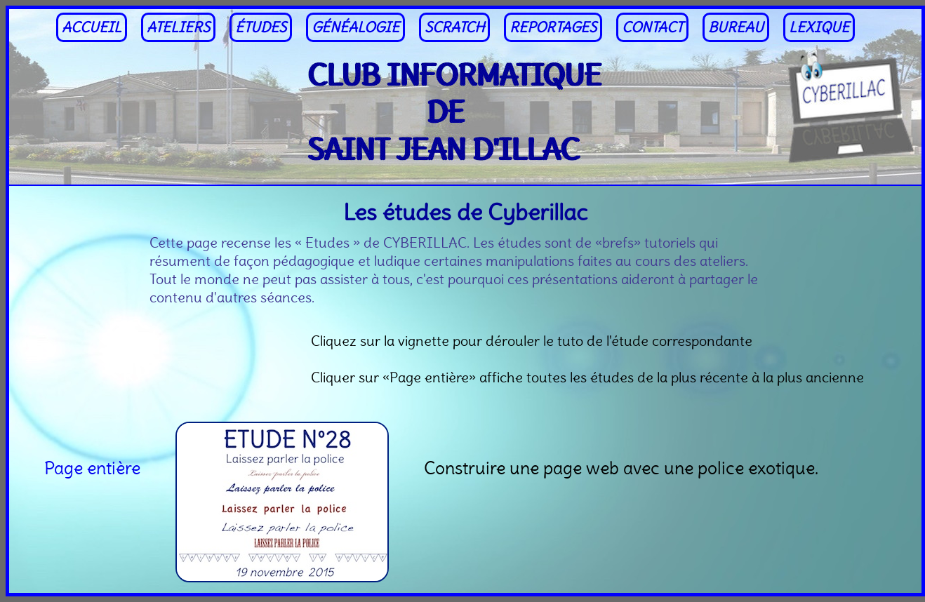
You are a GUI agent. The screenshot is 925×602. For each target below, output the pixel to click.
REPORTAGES (553, 27)
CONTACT (652, 27)
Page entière (92, 468)
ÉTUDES (260, 27)
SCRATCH (454, 27)
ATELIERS (178, 27)
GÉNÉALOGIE (355, 27)
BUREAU (736, 27)
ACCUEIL (91, 27)
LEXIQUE (819, 27)
